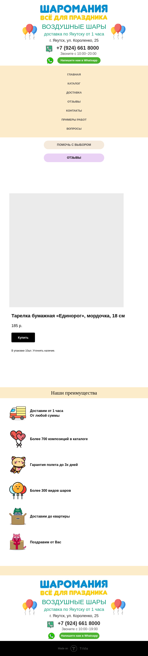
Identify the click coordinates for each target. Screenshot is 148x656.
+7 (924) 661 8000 (78, 48)
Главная (74, 74)
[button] (74, 145)
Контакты (74, 110)
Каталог (74, 83)
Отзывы (73, 101)
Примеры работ (74, 119)
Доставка (74, 92)
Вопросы (73, 128)
